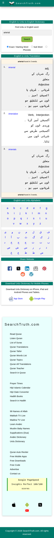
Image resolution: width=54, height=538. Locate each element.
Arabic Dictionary (18, 437)
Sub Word (38, 47)
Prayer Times (16, 383)
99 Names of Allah (19, 411)
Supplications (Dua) (19, 433)
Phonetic (27, 50)
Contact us (15, 473)
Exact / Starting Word (18, 47)
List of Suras (16, 342)
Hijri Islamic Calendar (20, 387)
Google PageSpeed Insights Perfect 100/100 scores (26, 484)
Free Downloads (18, 460)
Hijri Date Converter (19, 392)
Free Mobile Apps (18, 456)
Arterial (11, 67)
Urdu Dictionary (17, 441)
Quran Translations (19, 347)
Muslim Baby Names (20, 428)
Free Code (15, 465)
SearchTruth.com (25, 3)
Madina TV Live (17, 420)
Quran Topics (16, 360)
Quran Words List (18, 355)
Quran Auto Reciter (19, 452)
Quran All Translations (20, 364)
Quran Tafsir (16, 351)
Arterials (12, 149)
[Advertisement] (27, 13)
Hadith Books (16, 396)
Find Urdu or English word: (27, 27)
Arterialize (13, 113)
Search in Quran (18, 372)
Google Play (37, 298)
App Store (16, 298)
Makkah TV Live (17, 415)
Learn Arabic (16, 424)
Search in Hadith (18, 400)
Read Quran (16, 334)
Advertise (14, 469)
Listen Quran (16, 338)
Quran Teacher (17, 368)
